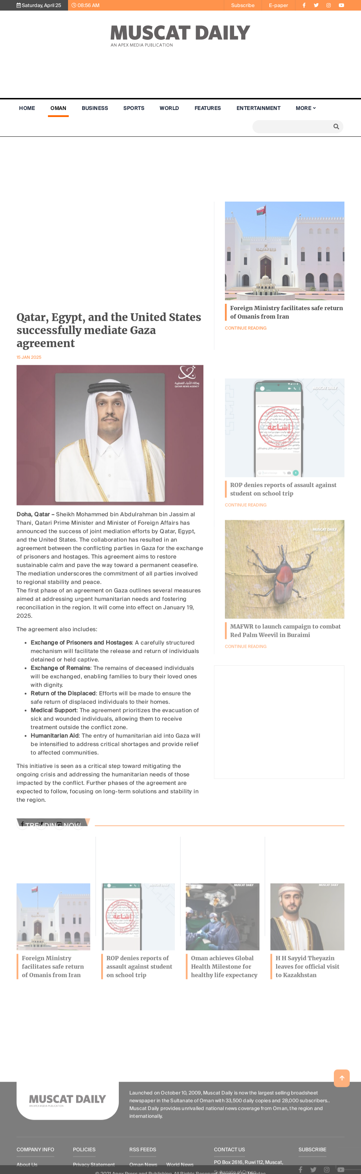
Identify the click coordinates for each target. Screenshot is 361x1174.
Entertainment (259, 108)
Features (208, 108)
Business (95, 108)
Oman (58, 108)
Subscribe (243, 5)
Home (27, 108)
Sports (133, 108)
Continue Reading (246, 686)
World (169, 108)
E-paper (278, 5)
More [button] (303, 108)
